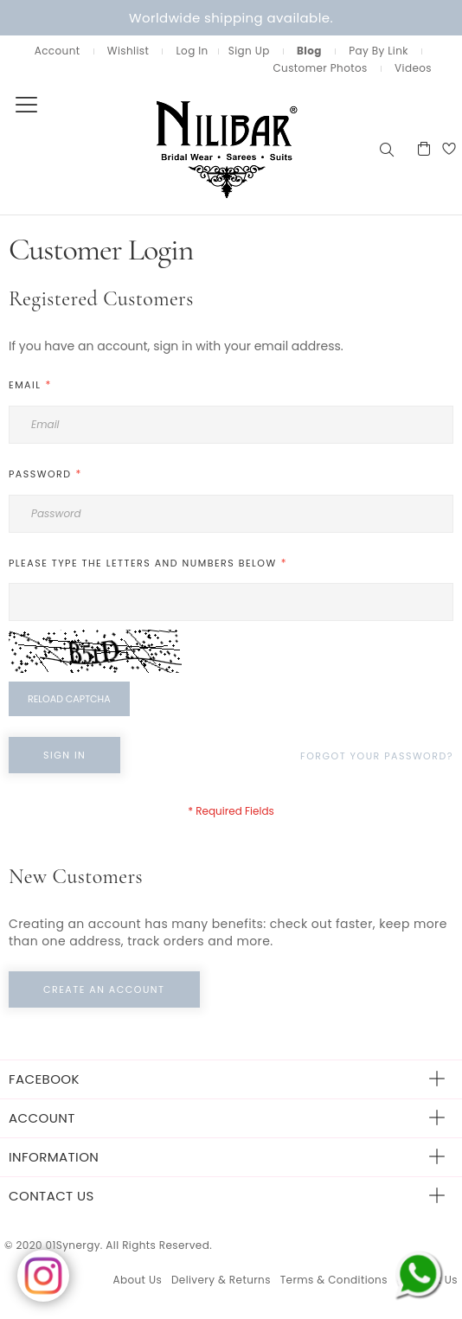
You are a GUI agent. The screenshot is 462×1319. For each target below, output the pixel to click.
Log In (192, 50)
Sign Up (249, 50)
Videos (413, 68)
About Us (137, 1279)
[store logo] (188, 148)
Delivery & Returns (221, 1279)
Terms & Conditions (334, 1279)
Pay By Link (378, 50)
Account (57, 50)
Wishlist (128, 50)
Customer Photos (320, 68)
